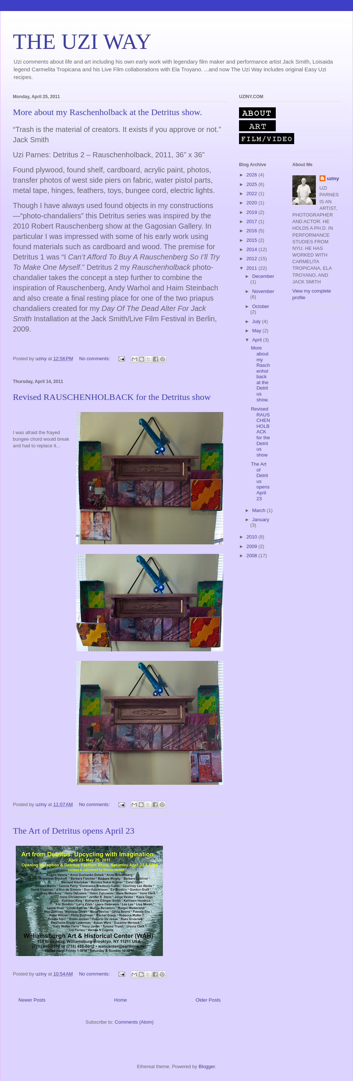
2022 (252, 193)
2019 (252, 212)
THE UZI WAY (82, 41)
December (263, 276)
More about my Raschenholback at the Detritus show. (107, 112)
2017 (252, 221)
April (257, 340)
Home (120, 1000)
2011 (252, 268)
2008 (252, 555)
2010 (252, 537)
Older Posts (208, 1000)
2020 (252, 202)
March (259, 510)
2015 (252, 240)
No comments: (95, 358)
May (257, 330)
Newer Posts (32, 1000)
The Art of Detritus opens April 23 (74, 830)
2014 (252, 249)
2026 (252, 175)
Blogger (207, 1066)
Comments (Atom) (134, 1022)
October (260, 306)
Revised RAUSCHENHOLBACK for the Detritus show (112, 397)
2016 (252, 230)
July (257, 321)
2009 (252, 546)
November (263, 291)
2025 (252, 184)
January (260, 519)
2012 (252, 258)
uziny (333, 178)
